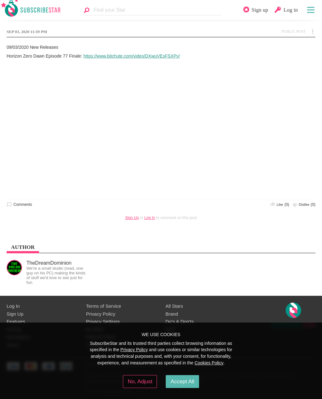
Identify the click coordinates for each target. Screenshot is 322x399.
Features (16, 321)
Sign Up (132, 218)
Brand (171, 314)
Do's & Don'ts (179, 321)
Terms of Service (103, 306)
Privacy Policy (100, 314)
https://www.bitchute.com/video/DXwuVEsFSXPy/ (131, 56)
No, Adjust (140, 381)
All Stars (174, 306)
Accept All (182, 381)
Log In (149, 218)
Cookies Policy (209, 362)
